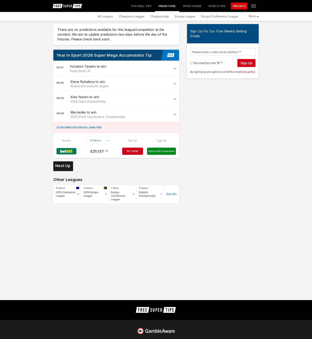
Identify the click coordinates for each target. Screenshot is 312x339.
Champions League (131, 16)
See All (171, 194)
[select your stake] (99, 140)
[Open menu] (253, 6)
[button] (116, 68)
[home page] (67, 6)
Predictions (167, 6)
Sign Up (246, 63)
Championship (159, 16)
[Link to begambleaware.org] (156, 331)
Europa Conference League (219, 16)
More (252, 16)
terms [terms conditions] (230, 71)
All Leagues (105, 16)
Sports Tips (216, 6)
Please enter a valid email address (215, 52)
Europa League (185, 16)
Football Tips (141, 6)
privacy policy (247, 71)
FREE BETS (239, 6)
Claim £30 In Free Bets (161, 151)
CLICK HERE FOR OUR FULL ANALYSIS (79, 127)
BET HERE (132, 151)
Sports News (192, 6)
